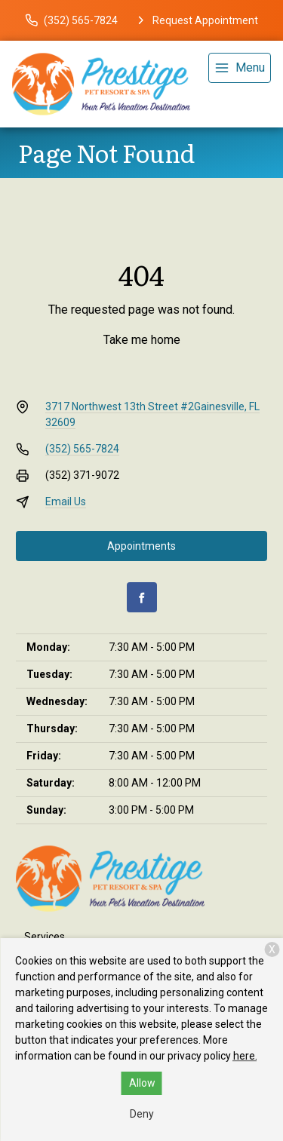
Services (44, 937)
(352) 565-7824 (82, 449)
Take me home (141, 340)
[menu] (239, 68)
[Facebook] (142, 597)
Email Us (65, 501)
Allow (142, 1083)
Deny (142, 1114)
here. (245, 1056)
